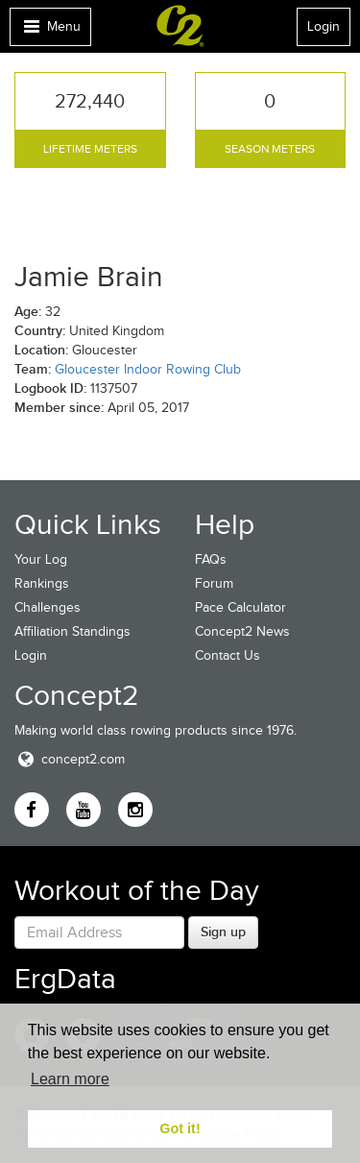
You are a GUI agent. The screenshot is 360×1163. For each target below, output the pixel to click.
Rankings (41, 583)
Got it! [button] (179, 1128)
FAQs (211, 559)
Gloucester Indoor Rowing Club (148, 369)
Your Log (40, 559)
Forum (214, 583)
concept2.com (69, 759)
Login (323, 26)
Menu (50, 31)
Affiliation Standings (72, 631)
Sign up (223, 931)
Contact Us (227, 655)
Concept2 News (242, 631)
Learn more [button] (70, 1079)
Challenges (47, 607)
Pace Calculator (240, 607)
